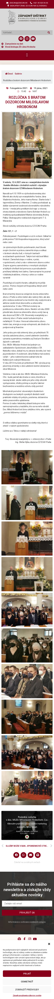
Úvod (9, 74)
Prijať (27, 973)
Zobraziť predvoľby (27, 989)
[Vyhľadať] (49, 32)
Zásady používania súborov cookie (27, 996)
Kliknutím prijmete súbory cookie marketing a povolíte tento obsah (27, 825)
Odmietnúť (27, 981)
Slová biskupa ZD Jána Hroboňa (20, 47)
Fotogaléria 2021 (19, 88)
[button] (49, 944)
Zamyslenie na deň (14, 44)
